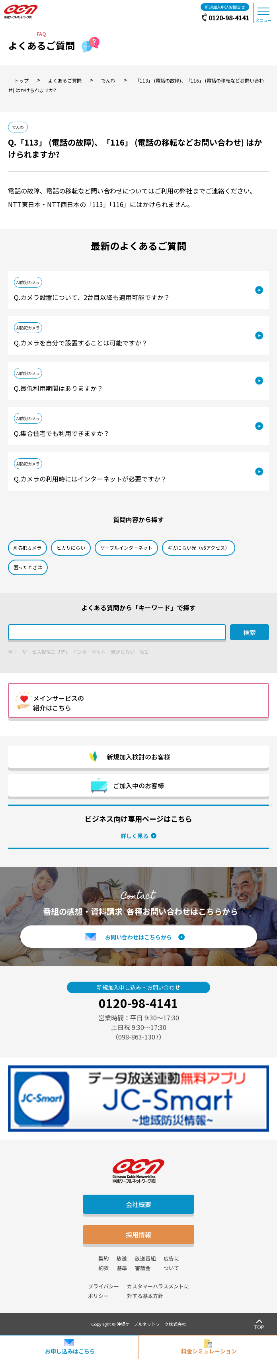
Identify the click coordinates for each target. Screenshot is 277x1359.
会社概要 (138, 1204)
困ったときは (28, 567)
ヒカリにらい (71, 547)
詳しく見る (134, 836)
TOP (259, 1327)
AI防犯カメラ (28, 282)
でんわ (18, 127)
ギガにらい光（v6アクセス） (199, 547)
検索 (249, 632)
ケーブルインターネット (126, 547)
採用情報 (138, 1234)
